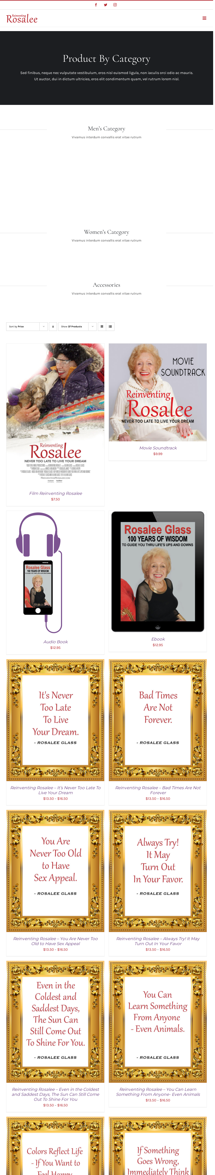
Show (71, 326)
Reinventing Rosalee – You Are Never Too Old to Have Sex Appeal (55, 941)
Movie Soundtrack (158, 447)
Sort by (16, 326)
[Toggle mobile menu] (205, 18)
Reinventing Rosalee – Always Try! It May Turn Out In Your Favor (157, 941)
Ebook (158, 639)
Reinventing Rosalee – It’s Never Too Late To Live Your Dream (55, 790)
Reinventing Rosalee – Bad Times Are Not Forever (157, 790)
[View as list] (110, 327)
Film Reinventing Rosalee (55, 493)
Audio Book (55, 641)
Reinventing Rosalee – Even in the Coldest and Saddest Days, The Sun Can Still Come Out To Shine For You (55, 1094)
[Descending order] (53, 326)
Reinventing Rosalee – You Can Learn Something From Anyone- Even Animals (158, 1092)
